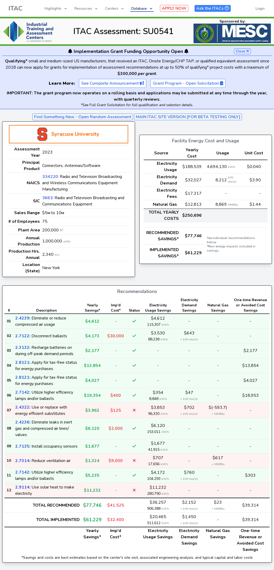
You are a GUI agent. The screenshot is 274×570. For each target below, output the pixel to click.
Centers (115, 8)
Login (260, 8)
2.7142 (22, 392)
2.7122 (22, 336)
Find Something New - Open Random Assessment (82, 117)
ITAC (15, 8)
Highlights (56, 8)
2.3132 (22, 347)
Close (242, 51)
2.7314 (22, 461)
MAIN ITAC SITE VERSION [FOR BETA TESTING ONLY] (188, 117)
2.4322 (22, 407)
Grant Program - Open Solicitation (188, 83)
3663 (47, 198)
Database (142, 8)
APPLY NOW (174, 8)
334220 (50, 177)
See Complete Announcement (112, 83)
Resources (86, 8)
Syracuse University (75, 134)
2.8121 (22, 362)
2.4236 (22, 422)
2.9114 (22, 487)
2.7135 (22, 446)
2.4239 (22, 318)
